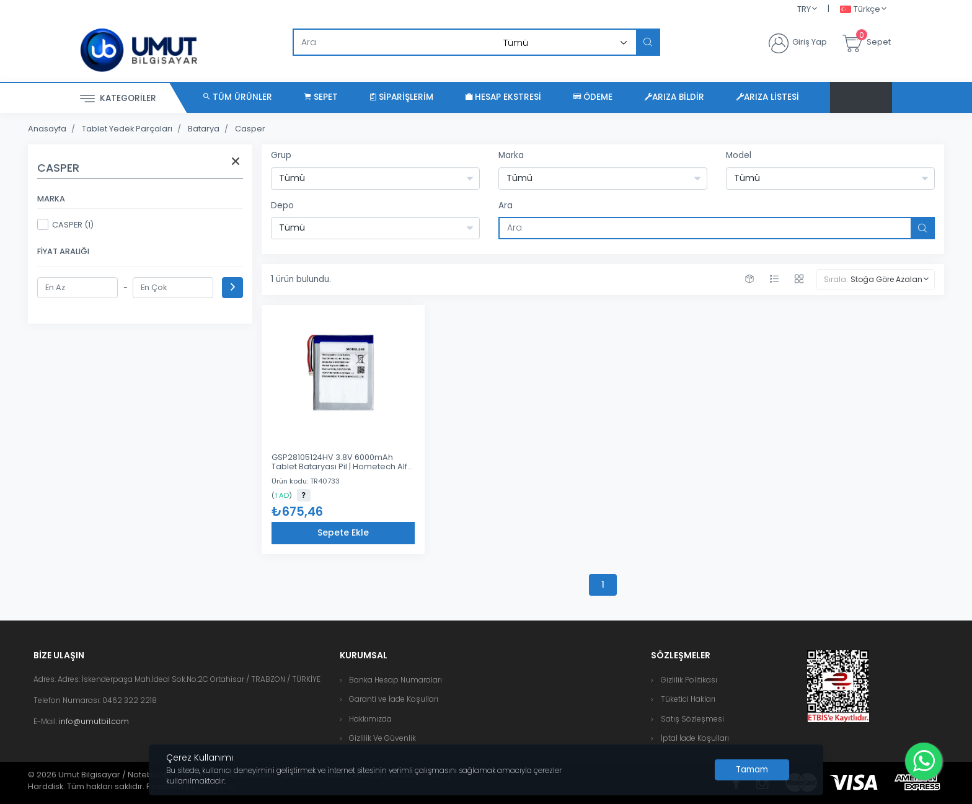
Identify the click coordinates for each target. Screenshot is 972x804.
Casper (250, 128)
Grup (281, 155)
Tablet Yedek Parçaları (127, 128)
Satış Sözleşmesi (692, 718)
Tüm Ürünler (237, 97)
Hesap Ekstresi (503, 97)
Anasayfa (47, 128)
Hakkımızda (370, 718)
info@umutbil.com (94, 721)
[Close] (752, 769)
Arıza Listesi (767, 97)
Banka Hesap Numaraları (395, 679)
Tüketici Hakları (688, 699)
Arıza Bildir (674, 97)
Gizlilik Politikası (689, 679)
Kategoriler (118, 99)
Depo (282, 205)
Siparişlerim (401, 97)
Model (738, 155)
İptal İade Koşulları (695, 738)
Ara (505, 205)
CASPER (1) (65, 224)
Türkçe (860, 9)
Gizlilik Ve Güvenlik (382, 738)
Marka (511, 155)
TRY (804, 9)
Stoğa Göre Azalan (886, 279)
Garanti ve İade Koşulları (393, 699)
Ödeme (592, 97)
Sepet (321, 97)
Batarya (203, 128)
